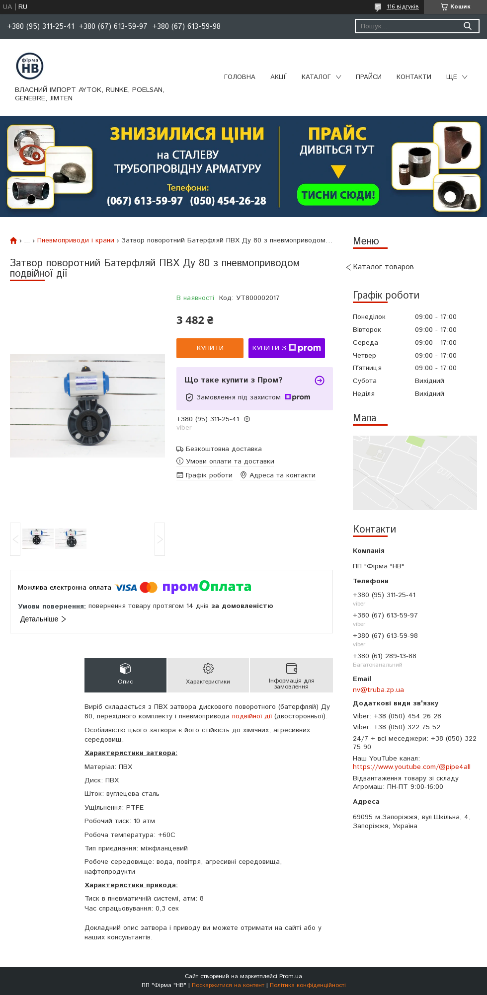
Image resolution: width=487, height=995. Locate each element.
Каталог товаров (383, 267)
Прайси (369, 77)
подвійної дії (252, 716)
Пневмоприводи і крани (75, 240)
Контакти (414, 77)
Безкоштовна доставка (224, 449)
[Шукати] (467, 26)
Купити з (286, 348)
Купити (210, 348)
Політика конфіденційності (308, 985)
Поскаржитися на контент (228, 985)
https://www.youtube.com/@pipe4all (412, 767)
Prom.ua (290, 976)
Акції (278, 77)
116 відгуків (403, 6)
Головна (239, 77)
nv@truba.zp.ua (378, 690)
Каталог (316, 77)
